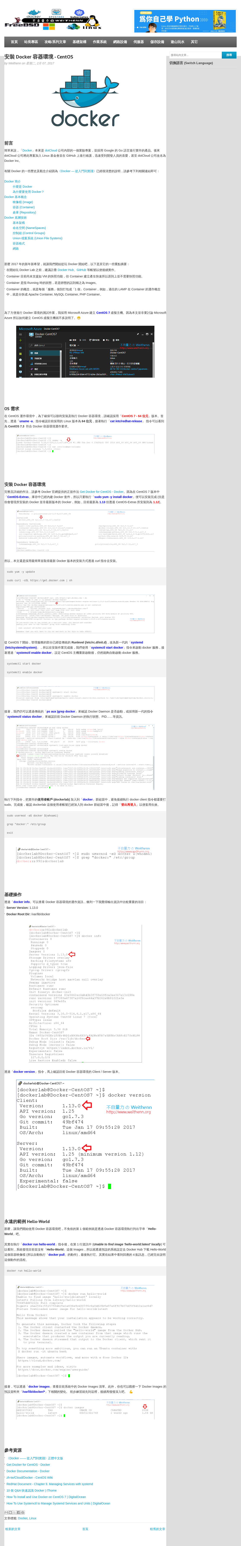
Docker (27, 150)
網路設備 (120, 42)
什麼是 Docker (22, 186)
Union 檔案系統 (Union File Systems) (37, 238)
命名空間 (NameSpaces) (29, 228)
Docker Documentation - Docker (27, 1471)
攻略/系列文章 (55, 42)
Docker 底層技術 (15, 217)
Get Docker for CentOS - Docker (102, 491)
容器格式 (19, 243)
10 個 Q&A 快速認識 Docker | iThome (31, 1490)
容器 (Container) (24, 207)
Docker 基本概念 (15, 197)
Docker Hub (66, 270)
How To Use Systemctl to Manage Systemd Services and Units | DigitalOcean (58, 1503)
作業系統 (100, 42)
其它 (194, 42)
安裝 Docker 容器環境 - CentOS (38, 56)
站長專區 (31, 42)
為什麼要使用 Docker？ (28, 191)
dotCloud (51, 150)
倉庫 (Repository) (24, 212)
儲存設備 (157, 42)
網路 (16, 248)
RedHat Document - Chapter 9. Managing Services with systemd (49, 1484)
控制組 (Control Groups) (29, 233)
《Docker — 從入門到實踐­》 (77, 171)
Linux (32, 1518)
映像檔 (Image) (23, 202)
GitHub (81, 270)
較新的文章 (13, 1529)
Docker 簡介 (12, 181)
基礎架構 (79, 42)
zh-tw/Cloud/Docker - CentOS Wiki (29, 1477)
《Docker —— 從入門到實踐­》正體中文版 (34, 1458)
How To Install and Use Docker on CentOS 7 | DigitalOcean (46, 1497)
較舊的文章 (157, 1529)
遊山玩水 (177, 42)
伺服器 (138, 42)
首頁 (14, 42)
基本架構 (19, 222)
